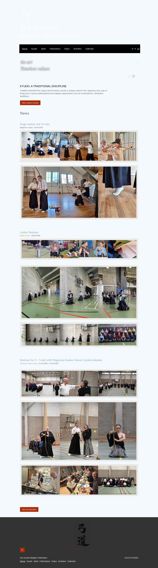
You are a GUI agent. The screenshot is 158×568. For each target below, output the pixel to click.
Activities (77, 49)
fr (135, 49)
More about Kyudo (30, 103)
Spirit (43, 49)
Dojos (66, 49)
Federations (55, 49)
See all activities (29, 509)
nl (132, 49)
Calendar (90, 49)
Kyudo (34, 49)
